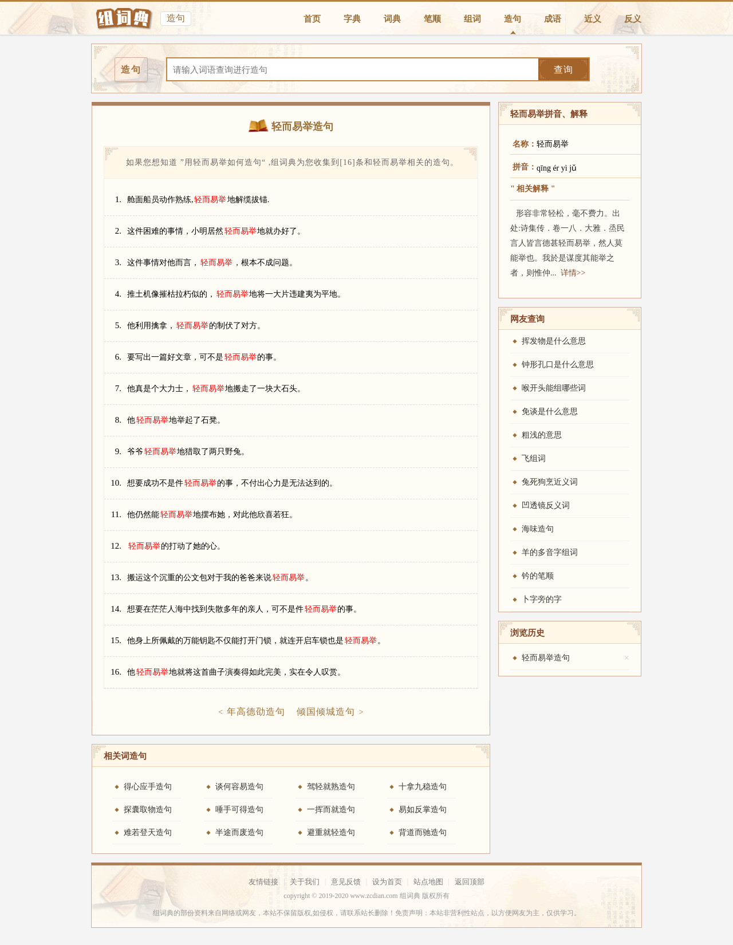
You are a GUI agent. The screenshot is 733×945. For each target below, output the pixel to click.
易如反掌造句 (423, 809)
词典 (392, 18)
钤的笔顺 (538, 576)
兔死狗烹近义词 (550, 482)
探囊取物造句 (148, 809)
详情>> (573, 273)
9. (118, 451)
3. (118, 262)
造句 (512, 18)
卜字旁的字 (542, 599)
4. (118, 293)
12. (116, 545)
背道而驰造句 (423, 832)
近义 (592, 18)
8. (118, 419)
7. (118, 388)
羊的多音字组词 (550, 552)
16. (116, 671)
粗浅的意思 (542, 435)
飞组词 (534, 458)
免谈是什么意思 (550, 411)
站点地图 (428, 881)
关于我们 (305, 881)
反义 (632, 18)
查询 (563, 69)
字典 (352, 18)
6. (118, 356)
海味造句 (538, 529)
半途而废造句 (239, 832)
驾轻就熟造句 (331, 786)
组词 (472, 18)
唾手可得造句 (239, 809)
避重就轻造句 (331, 832)
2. (118, 230)
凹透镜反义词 (546, 505)
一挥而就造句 (331, 809)
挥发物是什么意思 (554, 341)
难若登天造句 (148, 832)
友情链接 (263, 881)
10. (116, 482)
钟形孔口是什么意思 (558, 364)
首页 (312, 18)
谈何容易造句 (239, 786)
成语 (552, 18)
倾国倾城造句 (326, 711)
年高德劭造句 (256, 711)
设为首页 (387, 881)
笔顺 (432, 18)
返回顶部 (469, 881)
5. (118, 325)
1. (118, 199)
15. (116, 640)
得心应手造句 (148, 786)
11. (116, 514)
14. (116, 608)
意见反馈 (346, 881)
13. (116, 577)
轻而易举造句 (546, 657)
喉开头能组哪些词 (554, 388)
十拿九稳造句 (423, 786)
